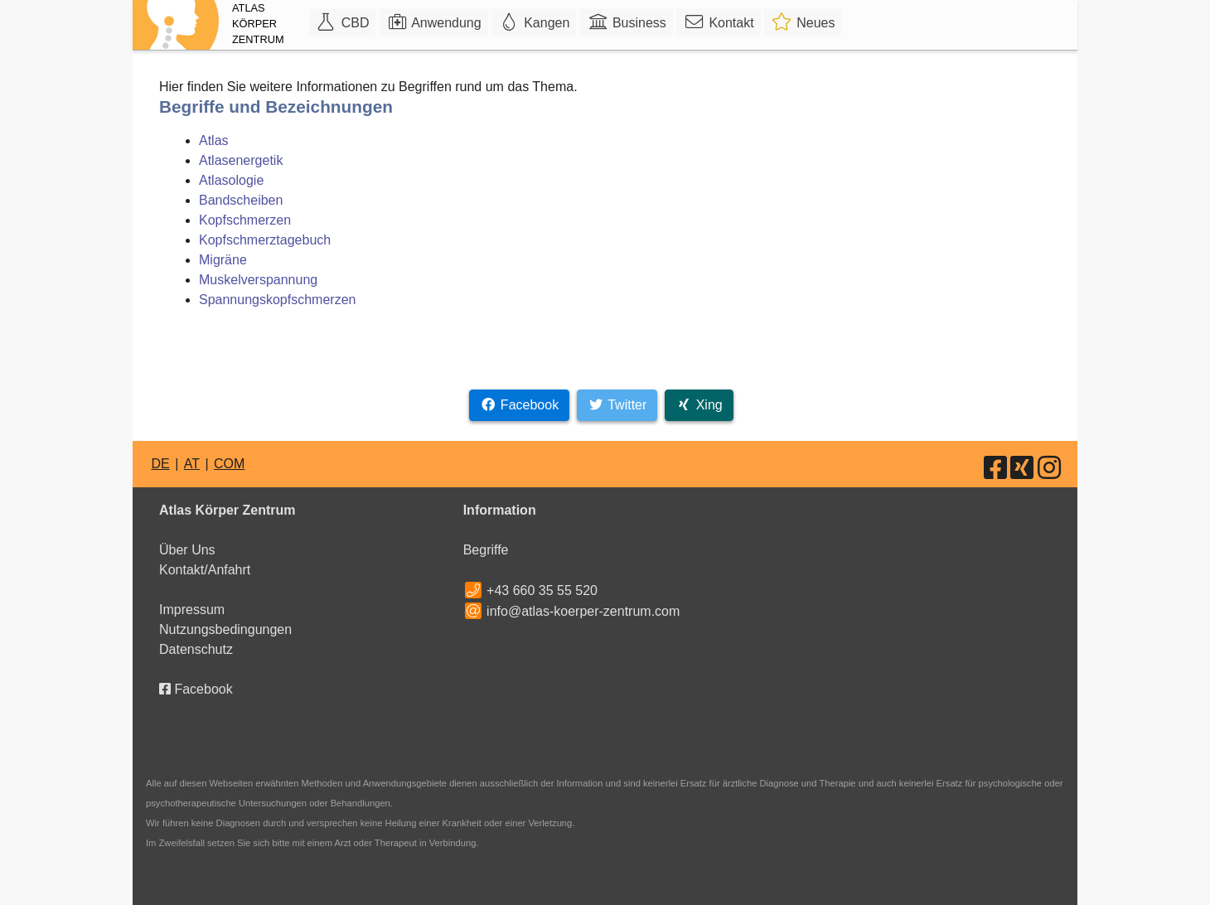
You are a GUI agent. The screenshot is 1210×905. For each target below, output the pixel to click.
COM (229, 464)
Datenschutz (196, 649)
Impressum (192, 610)
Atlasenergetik (241, 160)
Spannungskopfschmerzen (277, 300)
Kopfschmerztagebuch (265, 240)
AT (192, 464)
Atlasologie (231, 180)
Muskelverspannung (258, 280)
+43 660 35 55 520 (542, 590)
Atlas (214, 140)
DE (160, 464)
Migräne (223, 260)
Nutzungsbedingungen (225, 629)
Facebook (196, 689)
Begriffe (486, 550)
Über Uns (187, 550)
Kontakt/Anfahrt (204, 570)
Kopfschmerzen (245, 220)
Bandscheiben (241, 200)
